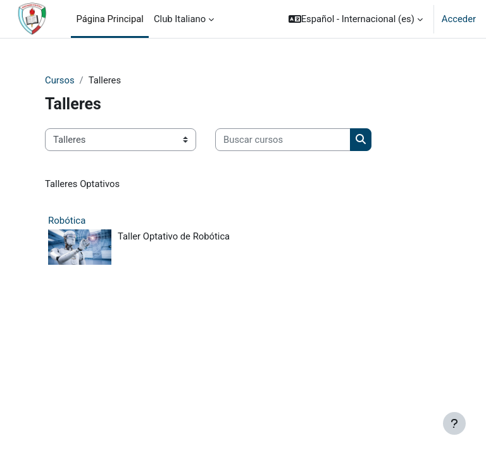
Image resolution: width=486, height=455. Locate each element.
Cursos (60, 80)
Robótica (66, 220)
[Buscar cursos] (283, 139)
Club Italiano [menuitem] (180, 19)
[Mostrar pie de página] (454, 423)
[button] (355, 19)
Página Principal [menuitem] (110, 19)
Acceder (459, 19)
